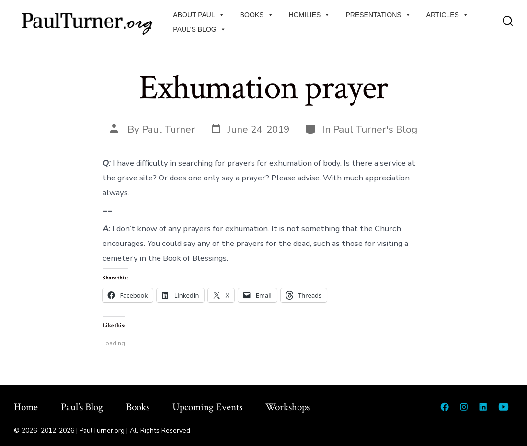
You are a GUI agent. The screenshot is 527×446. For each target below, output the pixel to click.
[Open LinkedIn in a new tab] (483, 406)
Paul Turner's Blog (375, 129)
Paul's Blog (199, 29)
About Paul (198, 15)
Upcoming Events (207, 407)
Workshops (287, 407)
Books (257, 15)
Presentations (378, 15)
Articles (447, 15)
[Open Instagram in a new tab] (463, 406)
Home (26, 407)
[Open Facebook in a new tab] (444, 406)
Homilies (310, 15)
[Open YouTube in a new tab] (503, 406)
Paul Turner (168, 129)
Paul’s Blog (82, 407)
